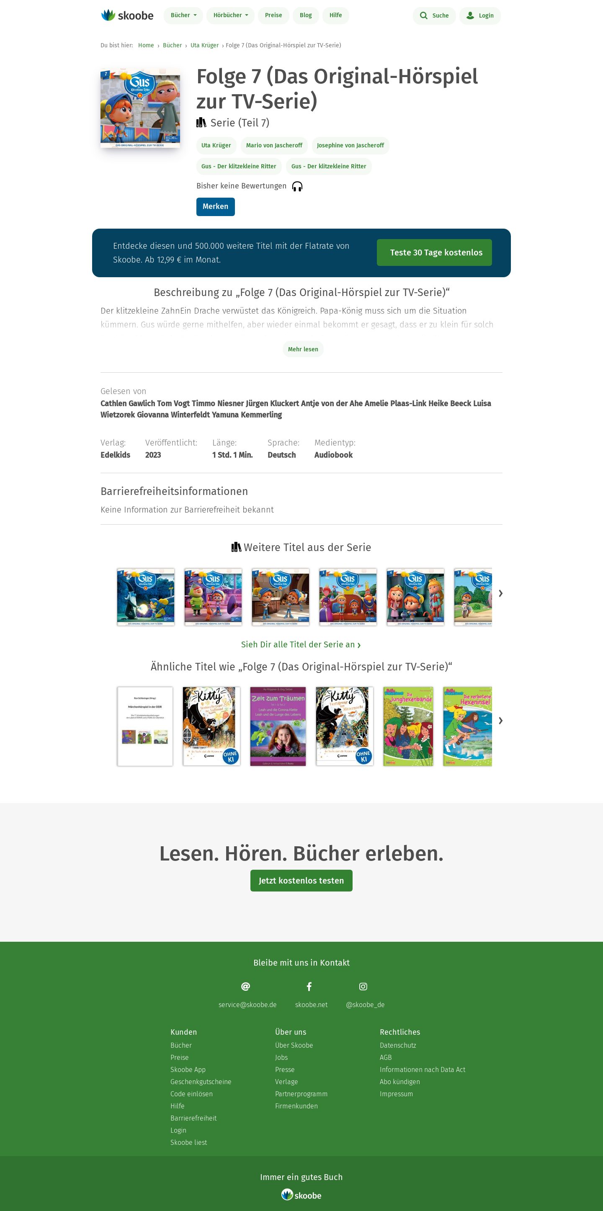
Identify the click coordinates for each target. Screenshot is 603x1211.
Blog (306, 15)
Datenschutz (398, 1045)
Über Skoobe (294, 1045)
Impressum (396, 1094)
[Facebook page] (311, 995)
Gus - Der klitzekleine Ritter (238, 166)
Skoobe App (188, 1070)
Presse (285, 1070)
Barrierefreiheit (193, 1118)
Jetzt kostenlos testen (301, 881)
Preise (273, 15)
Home (146, 45)
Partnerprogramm (301, 1094)
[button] (501, 593)
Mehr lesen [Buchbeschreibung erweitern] (303, 349)
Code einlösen (191, 1094)
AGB (386, 1058)
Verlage (286, 1082)
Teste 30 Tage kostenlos (436, 252)
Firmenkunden (296, 1106)
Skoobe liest (188, 1143)
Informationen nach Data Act (422, 1070)
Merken (215, 206)
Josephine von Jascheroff (350, 145)
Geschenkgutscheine (201, 1082)
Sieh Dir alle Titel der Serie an (301, 644)
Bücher (181, 15)
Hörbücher (229, 15)
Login (480, 15)
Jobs (281, 1058)
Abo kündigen (400, 1082)
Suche (434, 15)
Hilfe (336, 15)
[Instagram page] (365, 995)
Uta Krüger (205, 45)
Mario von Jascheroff (274, 145)
